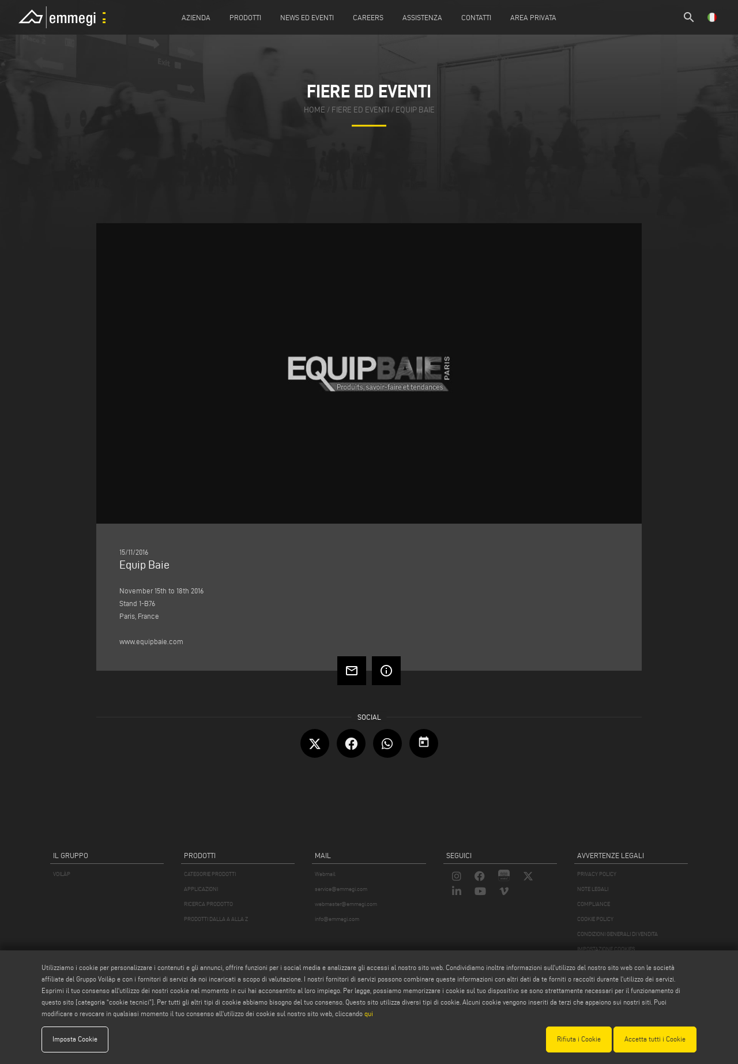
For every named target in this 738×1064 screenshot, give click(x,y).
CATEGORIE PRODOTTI (210, 874)
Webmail (325, 874)
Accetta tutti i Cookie (655, 1039)
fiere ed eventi (360, 110)
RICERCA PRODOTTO (208, 904)
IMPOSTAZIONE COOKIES (606, 949)
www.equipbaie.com (151, 641)
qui (368, 1013)
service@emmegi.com (341, 889)
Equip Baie (415, 110)
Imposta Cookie (74, 1039)
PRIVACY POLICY (596, 874)
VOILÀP (61, 874)
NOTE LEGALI (592, 889)
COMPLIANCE (593, 904)
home (314, 110)
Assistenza (422, 17)
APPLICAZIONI (201, 889)
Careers (368, 17)
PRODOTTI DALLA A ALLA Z (216, 919)
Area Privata (533, 17)
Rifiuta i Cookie (579, 1039)
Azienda (196, 17)
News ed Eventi (307, 17)
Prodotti (245, 17)
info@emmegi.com (337, 919)
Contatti (476, 17)
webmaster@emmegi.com (346, 904)
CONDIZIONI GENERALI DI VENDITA (617, 934)
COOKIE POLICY (595, 919)
